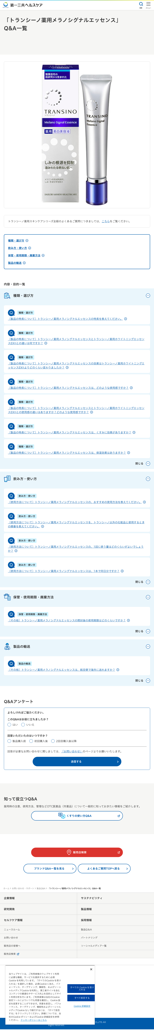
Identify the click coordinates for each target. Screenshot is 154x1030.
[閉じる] (91, 969)
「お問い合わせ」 (72, 752)
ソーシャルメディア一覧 (94, 946)
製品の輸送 (17, 263)
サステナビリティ (91, 898)
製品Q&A (41, 889)
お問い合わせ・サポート (23, 889)
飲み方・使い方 (19, 248)
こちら (106, 221)
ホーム (6, 889)
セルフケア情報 (13, 920)
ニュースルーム (12, 930)
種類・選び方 (18, 240)
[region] (50, 995)
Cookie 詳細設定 (82, 1006)
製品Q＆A (86, 930)
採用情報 (86, 920)
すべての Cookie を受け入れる (82, 988)
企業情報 (9, 898)
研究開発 (9, 909)
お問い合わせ (11, 938)
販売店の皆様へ (12, 946)
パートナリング (89, 938)
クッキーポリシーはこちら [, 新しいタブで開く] (34, 1020)
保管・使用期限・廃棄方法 (26, 255)
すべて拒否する (82, 998)
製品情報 (86, 909)
